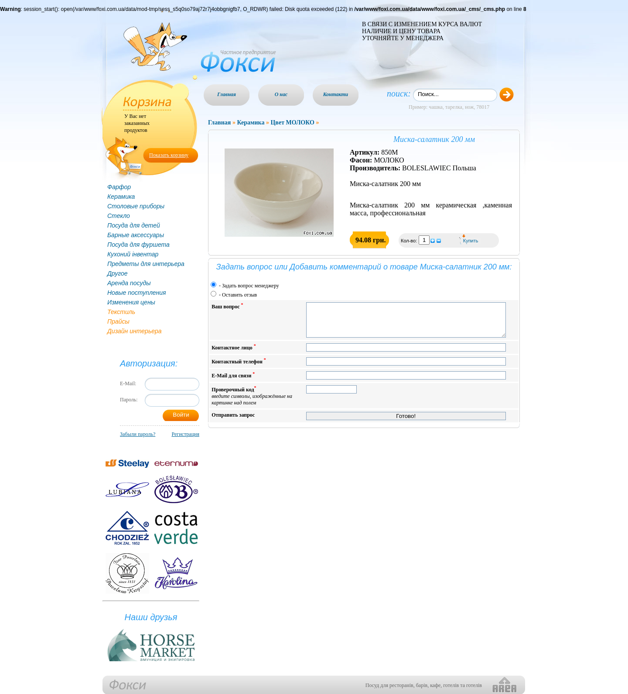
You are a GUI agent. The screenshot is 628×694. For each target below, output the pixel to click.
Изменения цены (131, 302)
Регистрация (185, 434)
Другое (117, 273)
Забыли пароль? (137, 434)
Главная (226, 94)
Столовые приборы (135, 206)
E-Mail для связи (233, 381)
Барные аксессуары (135, 234)
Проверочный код (252, 402)
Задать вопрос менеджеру (250, 286)
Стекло (118, 215)
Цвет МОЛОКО (292, 122)
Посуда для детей (133, 225)
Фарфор (119, 186)
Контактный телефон (239, 367)
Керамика (121, 196)
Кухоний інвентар (132, 254)
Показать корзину (168, 155)
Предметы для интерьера (145, 263)
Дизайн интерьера (134, 331)
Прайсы (118, 321)
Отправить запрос (233, 421)
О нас (281, 94)
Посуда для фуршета (138, 244)
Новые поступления (136, 292)
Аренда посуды (128, 283)
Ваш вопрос (227, 306)
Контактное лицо (234, 353)
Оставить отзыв (239, 295)
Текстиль (121, 311)
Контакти (335, 94)
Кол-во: (409, 240)
